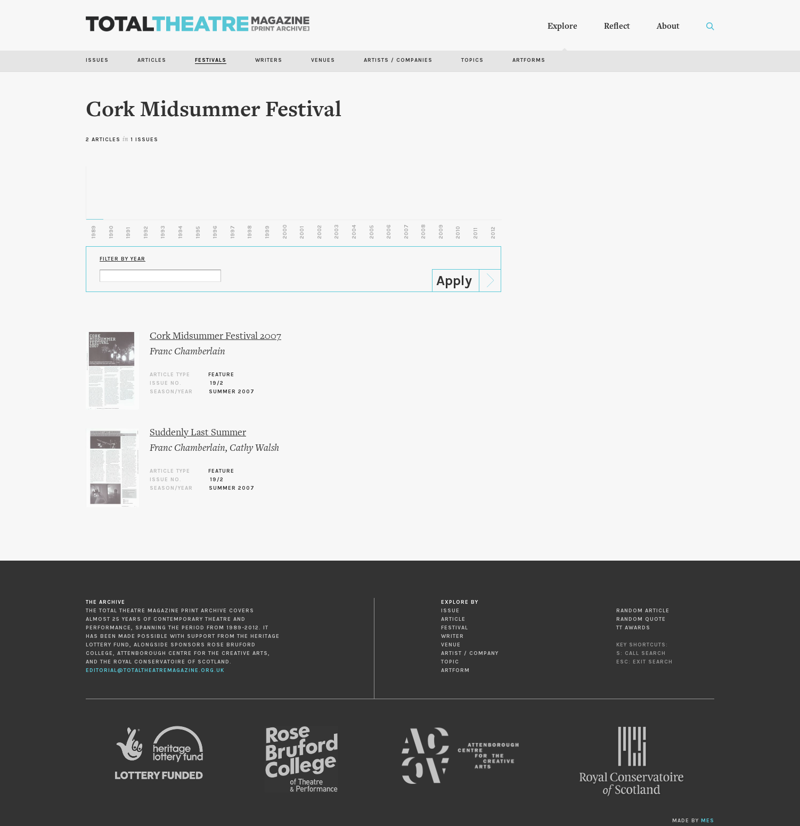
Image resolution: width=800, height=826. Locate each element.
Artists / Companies (398, 60)
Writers (268, 60)
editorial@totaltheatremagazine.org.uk (155, 670)
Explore (562, 26)
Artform (455, 670)
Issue (450, 611)
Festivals (210, 60)
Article (453, 619)
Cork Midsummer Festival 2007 (215, 336)
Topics (472, 60)
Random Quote (641, 619)
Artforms (528, 60)
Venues (323, 60)
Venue (451, 645)
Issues (97, 60)
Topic (450, 662)
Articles (151, 60)
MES (707, 820)
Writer (452, 636)
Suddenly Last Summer (198, 433)
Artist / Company (470, 653)
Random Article (643, 611)
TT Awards (633, 628)
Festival (454, 628)
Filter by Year (122, 259)
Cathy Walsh (254, 448)
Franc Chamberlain (187, 352)
